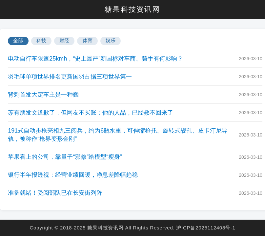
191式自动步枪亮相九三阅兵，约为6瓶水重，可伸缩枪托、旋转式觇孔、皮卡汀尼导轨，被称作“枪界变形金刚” (118, 134)
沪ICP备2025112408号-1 (205, 227)
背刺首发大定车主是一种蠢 (43, 94)
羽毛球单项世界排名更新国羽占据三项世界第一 (70, 76)
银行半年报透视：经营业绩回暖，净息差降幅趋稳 (73, 175)
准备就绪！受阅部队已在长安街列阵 (55, 193)
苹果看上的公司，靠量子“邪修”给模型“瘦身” (65, 157)
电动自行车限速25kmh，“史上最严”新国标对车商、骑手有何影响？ (95, 58)
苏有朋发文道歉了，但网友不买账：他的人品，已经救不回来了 (90, 112)
